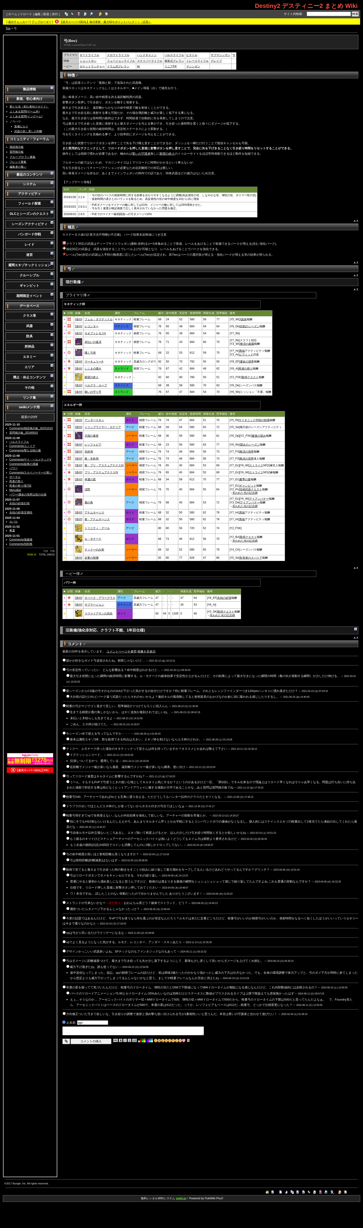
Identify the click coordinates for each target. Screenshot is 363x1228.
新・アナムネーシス (97, 519)
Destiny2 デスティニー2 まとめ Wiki (306, 5)
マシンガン (193, 66)
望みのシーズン (250, 444)
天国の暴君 (92, 435)
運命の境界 (247, 361)
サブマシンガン (220, 55)
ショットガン (88, 61)
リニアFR (170, 66)
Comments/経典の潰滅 (23, 464)
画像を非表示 (146, 651)
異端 (242, 350)
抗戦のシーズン (250, 326)
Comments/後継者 (21, 539)
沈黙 (87, 489)
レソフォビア (93, 444)
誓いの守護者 (141, 153)
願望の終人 (167, 153)
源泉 (244, 319)
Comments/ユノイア (22, 446)
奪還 (12, 530)
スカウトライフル (118, 55)
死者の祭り (16, 481)
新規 (46, 14)
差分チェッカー (18, 22)
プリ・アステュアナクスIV (101, 472)
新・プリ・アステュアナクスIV (104, 465)
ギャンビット (247, 485)
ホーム (12, 14)
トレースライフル (197, 61)
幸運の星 (90, 479)
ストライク (256, 465)
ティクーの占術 (94, 549)
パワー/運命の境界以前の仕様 (27, 494)
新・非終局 (92, 458)
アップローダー (41, 22)
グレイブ (216, 61)
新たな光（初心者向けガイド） (29, 106)
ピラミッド (246, 354)
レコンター (92, 326)
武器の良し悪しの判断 (28, 131)
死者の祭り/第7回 (20, 485)
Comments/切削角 (21, 544)
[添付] (78, 319)
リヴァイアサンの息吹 (99, 613)
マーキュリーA (94, 361)
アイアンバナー (259, 498)
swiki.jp (181, 1198)
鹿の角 (89, 502)
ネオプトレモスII (95, 333)
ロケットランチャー (92, 66)
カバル (13, 521)
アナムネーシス (94, 512)
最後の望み (259, 435)
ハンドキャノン (147, 55)
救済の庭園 (247, 343)
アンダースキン (94, 420)
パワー (13, 468)
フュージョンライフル (121, 61)
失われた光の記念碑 (245, 493)
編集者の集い (18, 166)
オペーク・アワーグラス (100, 598)
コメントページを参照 (121, 651)
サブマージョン (94, 604)
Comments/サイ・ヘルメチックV (30, 459)
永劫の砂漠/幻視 (19, 503)
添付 (55, 14)
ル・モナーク (93, 539)
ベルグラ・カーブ (96, 385)
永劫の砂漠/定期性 (20, 512)
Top (8, 28)
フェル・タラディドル (99, 319)
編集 (38, 14)
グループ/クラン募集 (23, 157)
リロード (26, 14)
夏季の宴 (245, 479)
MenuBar (15, 490)
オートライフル (89, 55)
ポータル (15, 477)
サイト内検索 (293, 14)
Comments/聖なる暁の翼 (25, 450)
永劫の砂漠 (224, 598)
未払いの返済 (93, 342)
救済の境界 (247, 451)
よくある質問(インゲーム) (26, 116)
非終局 (89, 451)
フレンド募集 (18, 162)
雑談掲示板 (17, 147)
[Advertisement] (30, 59)
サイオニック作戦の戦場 (254, 420)
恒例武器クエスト (251, 489)
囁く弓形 (90, 352)
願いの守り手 (93, 392)
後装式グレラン (174, 61)
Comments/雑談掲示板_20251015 (31, 428)
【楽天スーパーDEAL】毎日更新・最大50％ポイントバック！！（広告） (106, 22)
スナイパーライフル (149, 61)
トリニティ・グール (97, 528)
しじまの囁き (93, 368)
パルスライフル (19, 441)
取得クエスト (250, 377)
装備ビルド (21, 126)
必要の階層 (92, 557)
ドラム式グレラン (118, 66)
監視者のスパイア (251, 557)
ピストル (191, 55)
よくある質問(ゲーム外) (24, 111)
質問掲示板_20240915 (23, 432)
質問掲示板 (17, 152)
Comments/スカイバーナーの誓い (30, 472)
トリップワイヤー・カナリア (103, 427)
